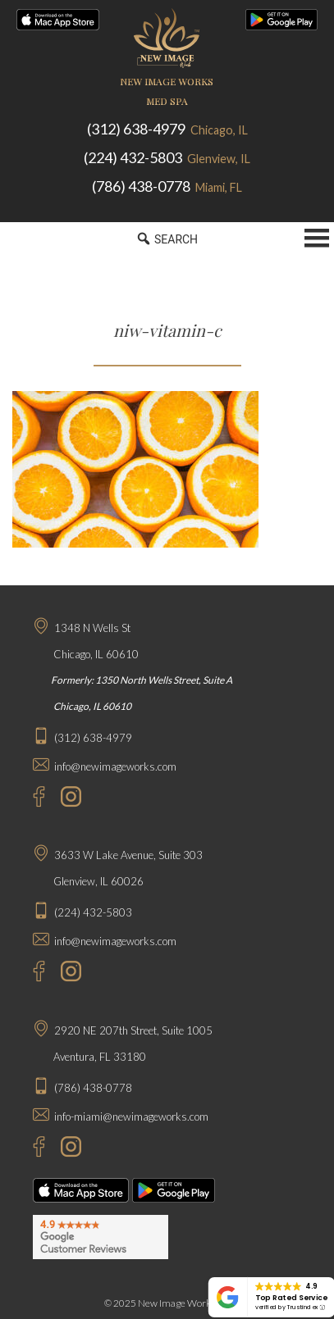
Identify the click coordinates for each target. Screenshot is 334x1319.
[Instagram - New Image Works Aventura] (67, 1149)
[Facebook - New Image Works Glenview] (30, 973)
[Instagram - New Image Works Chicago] (67, 799)
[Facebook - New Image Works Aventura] (30, 1149)
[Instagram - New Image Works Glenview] (67, 973)
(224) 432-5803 (167, 157)
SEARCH (167, 238)
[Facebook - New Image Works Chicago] (30, 799)
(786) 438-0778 (167, 186)
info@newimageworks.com (115, 766)
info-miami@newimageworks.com (131, 1116)
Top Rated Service (291, 1297)
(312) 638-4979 (167, 129)
